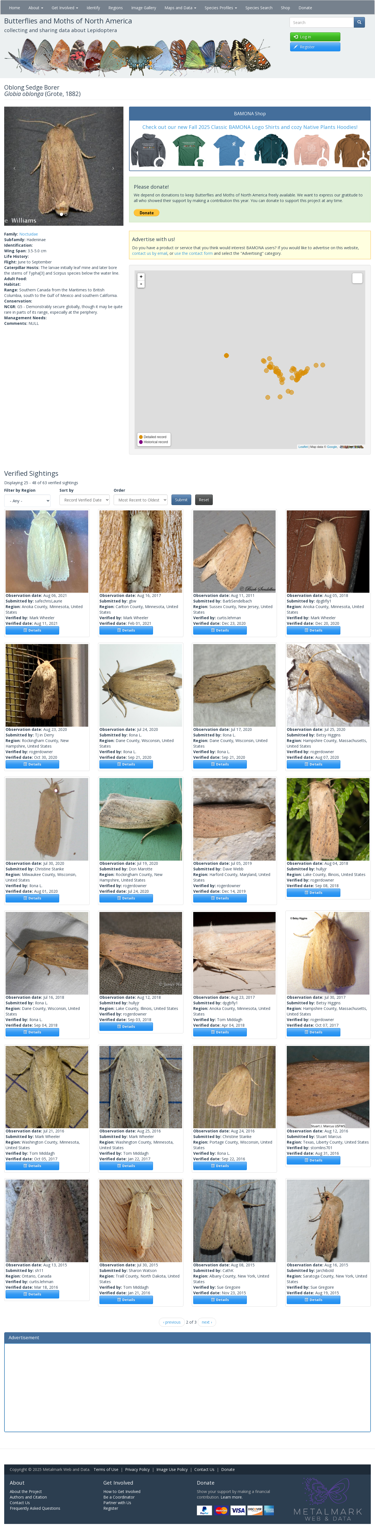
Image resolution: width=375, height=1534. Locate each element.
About (35, 7)
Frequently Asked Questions (35, 1508)
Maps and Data (180, 7)
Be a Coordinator (119, 1497)
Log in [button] (302, 36)
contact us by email (149, 253)
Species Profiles (221, 7)
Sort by (66, 490)
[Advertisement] (187, 1387)
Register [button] (304, 46)
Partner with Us (117, 1502)
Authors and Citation (28, 1497)
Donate (305, 7)
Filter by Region (19, 490)
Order (119, 490)
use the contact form (194, 253)
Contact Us (204, 1469)
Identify (93, 7)
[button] (13, 166)
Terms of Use (106, 1469)
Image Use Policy (172, 1469)
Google (332, 446)
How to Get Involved (121, 1491)
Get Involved (65, 7)
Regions (115, 7)
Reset (204, 499)
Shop (285, 7)
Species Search (259, 7)
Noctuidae (28, 234)
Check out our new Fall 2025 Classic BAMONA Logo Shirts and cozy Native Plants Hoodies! (249, 127)
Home (14, 7)
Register (110, 1508)
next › (207, 1322)
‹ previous (172, 1322)
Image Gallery (143, 7)
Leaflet (303, 446)
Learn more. (232, 1497)
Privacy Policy (137, 1469)
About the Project (26, 1491)
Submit (181, 499)
